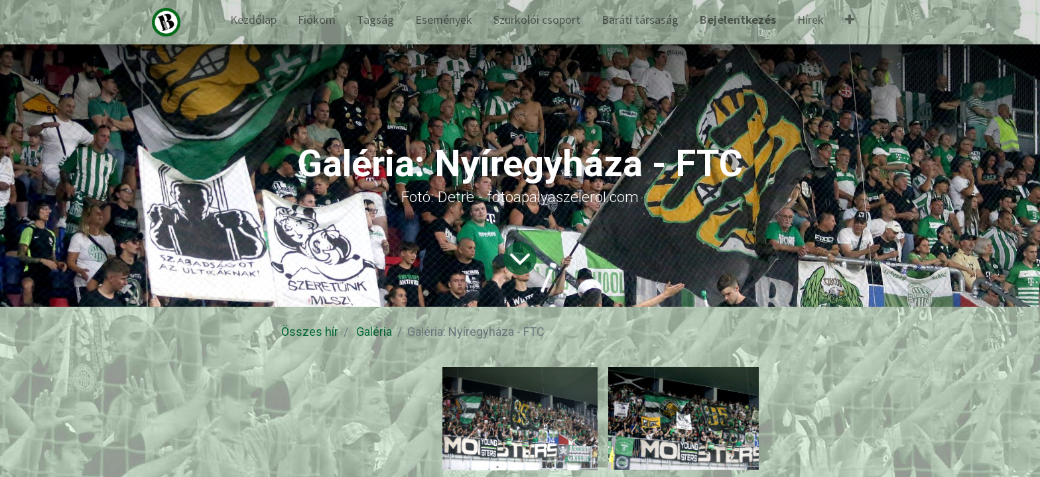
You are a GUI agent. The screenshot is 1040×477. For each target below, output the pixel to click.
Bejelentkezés (738, 19)
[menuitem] (253, 22)
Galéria (374, 332)
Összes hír (309, 332)
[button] (849, 22)
